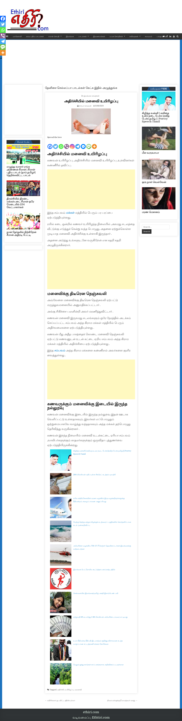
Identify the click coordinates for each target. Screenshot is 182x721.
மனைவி (78, 690)
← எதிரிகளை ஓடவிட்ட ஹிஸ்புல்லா (60, 700)
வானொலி (17, 36)
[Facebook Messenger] (83, 144)
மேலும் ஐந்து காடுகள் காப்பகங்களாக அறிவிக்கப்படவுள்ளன (98, 665)
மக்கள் (70, 212)
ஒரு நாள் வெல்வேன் (154, 182)
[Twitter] (55, 144)
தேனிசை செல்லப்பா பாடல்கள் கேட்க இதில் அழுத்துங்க (81, 88)
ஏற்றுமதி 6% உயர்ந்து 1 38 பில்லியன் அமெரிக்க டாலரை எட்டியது (100, 617)
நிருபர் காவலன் (85, 105)
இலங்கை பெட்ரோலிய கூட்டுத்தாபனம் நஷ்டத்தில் (94, 569)
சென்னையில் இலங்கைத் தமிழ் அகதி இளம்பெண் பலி (95, 593)
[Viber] (66, 144)
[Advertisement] (91, 61)
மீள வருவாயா (150, 152)
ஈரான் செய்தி (53, 36)
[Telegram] (77, 144)
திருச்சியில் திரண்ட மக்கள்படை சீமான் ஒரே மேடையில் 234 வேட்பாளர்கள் (20, 203)
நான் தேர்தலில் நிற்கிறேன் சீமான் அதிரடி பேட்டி (21, 233)
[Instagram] (72, 144)
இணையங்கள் (99, 36)
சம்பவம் (59, 350)
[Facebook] (49, 144)
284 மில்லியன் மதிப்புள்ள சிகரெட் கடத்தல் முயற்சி (94, 475)
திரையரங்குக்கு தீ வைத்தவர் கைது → (122, 700)
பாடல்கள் (82, 36)
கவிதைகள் (133, 36)
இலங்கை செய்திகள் (91, 96)
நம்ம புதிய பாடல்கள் (35, 36)
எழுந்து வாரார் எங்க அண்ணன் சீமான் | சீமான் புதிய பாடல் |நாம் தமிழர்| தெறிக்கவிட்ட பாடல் (21, 171)
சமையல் (148, 36)
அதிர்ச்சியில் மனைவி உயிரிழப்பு (91, 100)
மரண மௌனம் (151, 212)
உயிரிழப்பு (69, 690)
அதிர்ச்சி (60, 690)
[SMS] (88, 144)
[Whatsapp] (61, 144)
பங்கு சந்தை (162, 36)
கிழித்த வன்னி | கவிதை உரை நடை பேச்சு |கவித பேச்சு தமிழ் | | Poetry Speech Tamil (155, 117)
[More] (94, 144)
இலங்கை (70, 36)
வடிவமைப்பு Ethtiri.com (91, 717)
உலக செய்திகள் (116, 36)
